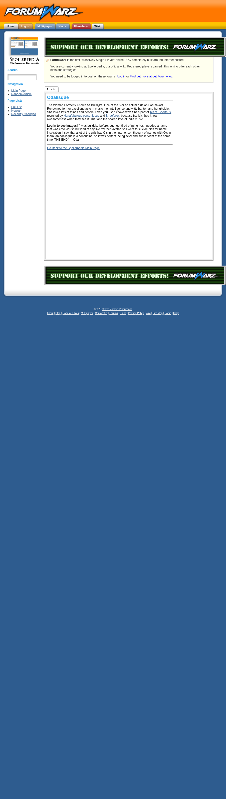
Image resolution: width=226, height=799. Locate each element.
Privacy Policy (136, 313)
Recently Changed (23, 114)
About (50, 313)
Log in (121, 76)
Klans (123, 313)
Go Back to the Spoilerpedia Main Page (73, 148)
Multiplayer (87, 313)
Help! (176, 313)
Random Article (21, 94)
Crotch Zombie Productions (117, 309)
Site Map (157, 313)
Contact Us (101, 313)
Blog (58, 313)
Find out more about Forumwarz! (151, 76)
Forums (113, 313)
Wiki (148, 313)
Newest (16, 110)
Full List (16, 107)
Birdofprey (112, 115)
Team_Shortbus (160, 112)
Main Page (18, 90)
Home (167, 313)
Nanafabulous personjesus (81, 115)
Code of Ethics (71, 313)
